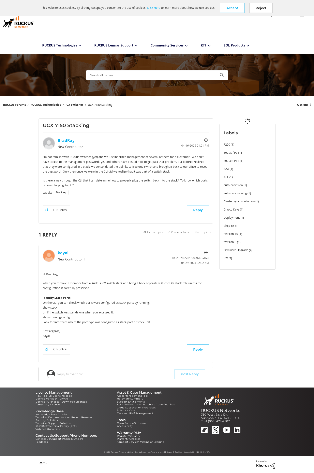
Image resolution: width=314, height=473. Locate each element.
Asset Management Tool (132, 395)
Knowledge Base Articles (51, 414)
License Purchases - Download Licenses (61, 401)
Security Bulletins (46, 420)
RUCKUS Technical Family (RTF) (56, 426)
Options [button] (302, 105)
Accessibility (125, 426)
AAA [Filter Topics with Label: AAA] (226, 169)
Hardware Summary (130, 398)
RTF (204, 45)
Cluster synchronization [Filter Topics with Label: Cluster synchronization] (239, 201)
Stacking (61, 192)
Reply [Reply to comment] (198, 349)
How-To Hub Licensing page (53, 395)
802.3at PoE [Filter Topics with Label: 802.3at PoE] (231, 161)
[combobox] (157, 75)
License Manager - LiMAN (51, 398)
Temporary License (47, 404)
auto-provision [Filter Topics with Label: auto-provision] (233, 185)
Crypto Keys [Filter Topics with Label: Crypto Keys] (231, 209)
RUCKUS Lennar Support (113, 45)
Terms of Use (157, 452)
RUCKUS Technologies (59, 45)
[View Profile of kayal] (63, 253)
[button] (232, 8)
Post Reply (190, 374)
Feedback (41, 441)
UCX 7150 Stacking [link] (100, 105)
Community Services (167, 45)
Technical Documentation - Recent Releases (63, 417)
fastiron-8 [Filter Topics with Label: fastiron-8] (230, 242)
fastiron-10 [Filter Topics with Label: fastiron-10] (231, 234)
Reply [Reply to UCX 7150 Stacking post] (198, 210)
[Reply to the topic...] (116, 374)
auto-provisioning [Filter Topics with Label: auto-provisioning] (235, 193)
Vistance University (47, 429)
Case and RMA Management (135, 413)
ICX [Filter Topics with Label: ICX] (226, 258)
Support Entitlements (131, 401)
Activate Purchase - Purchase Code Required (146, 404)
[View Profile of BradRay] (66, 140)
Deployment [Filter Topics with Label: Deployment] (232, 217)
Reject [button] (261, 8)
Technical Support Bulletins (53, 423)
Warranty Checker (128, 438)
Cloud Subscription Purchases (136, 407)
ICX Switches (74, 105)
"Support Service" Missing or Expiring (140, 441)
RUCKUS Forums (14, 105)
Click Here (153, 8)
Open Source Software (131, 423)
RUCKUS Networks (220, 410)
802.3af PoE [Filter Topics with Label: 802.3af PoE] (231, 152)
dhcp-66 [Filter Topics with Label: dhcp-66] (229, 226)
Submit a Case (126, 410)
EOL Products (234, 45)
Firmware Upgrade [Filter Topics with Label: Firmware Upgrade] (236, 250)
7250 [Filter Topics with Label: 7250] (227, 144)
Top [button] (45, 463)
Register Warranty (128, 435)
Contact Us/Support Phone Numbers (59, 438)
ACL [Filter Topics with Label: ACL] (226, 177)
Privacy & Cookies (173, 452)
